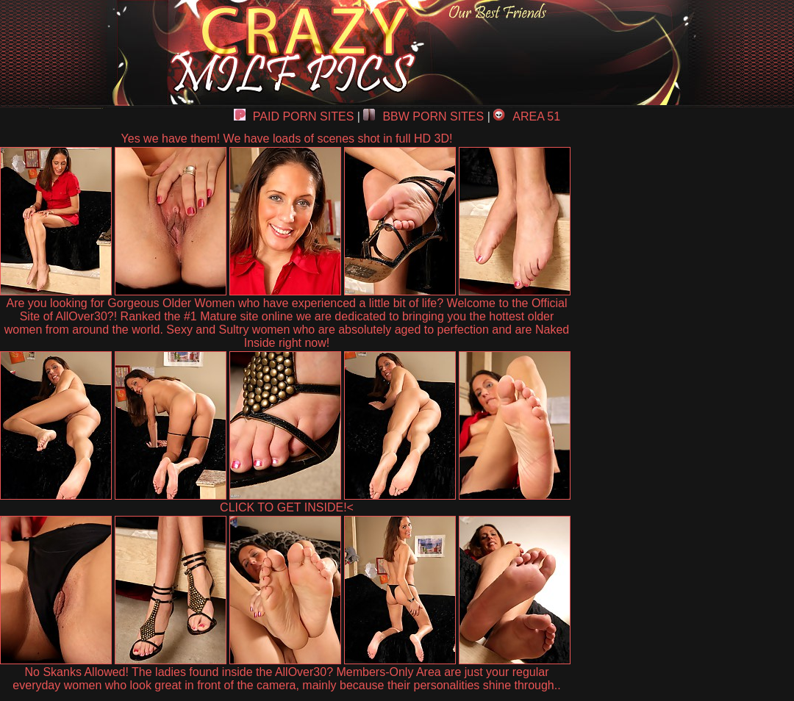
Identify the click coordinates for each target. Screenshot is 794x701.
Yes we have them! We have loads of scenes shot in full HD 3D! (287, 138)
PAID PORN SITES (294, 116)
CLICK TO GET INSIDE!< (287, 507)
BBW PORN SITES (423, 116)
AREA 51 (526, 116)
